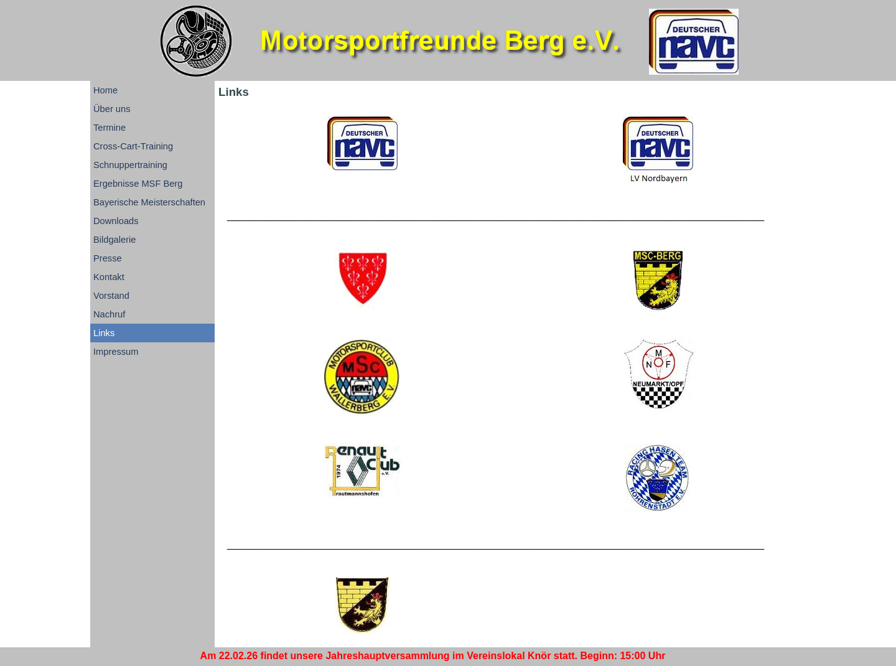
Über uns (111, 109)
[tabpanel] (510, 216)
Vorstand (111, 296)
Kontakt (108, 277)
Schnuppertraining (130, 165)
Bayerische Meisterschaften (149, 202)
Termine (109, 128)
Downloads (116, 221)
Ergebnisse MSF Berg (137, 184)
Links (103, 333)
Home (105, 90)
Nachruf (109, 314)
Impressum (115, 352)
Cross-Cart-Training (133, 146)
